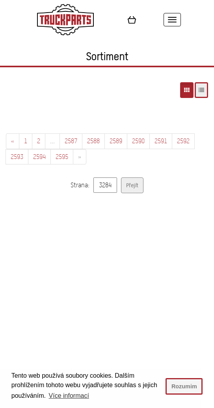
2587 (71, 141)
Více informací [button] (69, 395)
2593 (17, 157)
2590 (138, 141)
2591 (160, 141)
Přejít (132, 185)
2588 (93, 141)
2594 (39, 157)
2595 (62, 157)
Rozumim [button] (184, 386)
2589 (116, 141)
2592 (183, 141)
